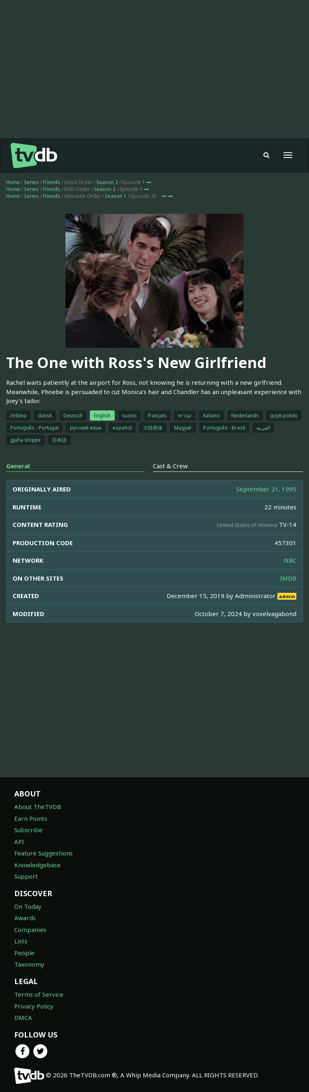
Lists (20, 941)
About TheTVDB (37, 807)
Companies (30, 929)
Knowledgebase (37, 865)
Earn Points (30, 818)
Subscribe (28, 830)
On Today (27, 906)
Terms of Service (38, 994)
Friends (51, 182)
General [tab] (18, 466)
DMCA (23, 1017)
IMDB (288, 578)
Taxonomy (29, 964)
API (19, 842)
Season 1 (115, 196)
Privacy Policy (33, 1006)
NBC (290, 560)
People (24, 953)
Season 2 (107, 182)
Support (26, 876)
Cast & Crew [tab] (170, 466)
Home (13, 182)
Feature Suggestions (43, 853)
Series (31, 182)
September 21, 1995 (266, 489)
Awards (25, 918)
